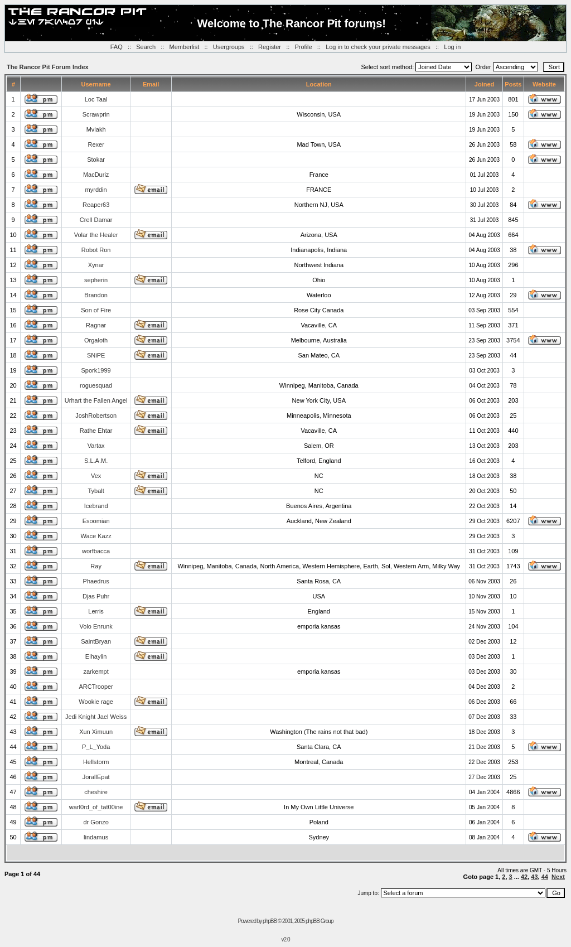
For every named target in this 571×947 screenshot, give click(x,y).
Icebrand (96, 506)
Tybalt (96, 490)
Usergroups (229, 47)
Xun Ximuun (96, 731)
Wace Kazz (96, 536)
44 (544, 876)
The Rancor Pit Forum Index (48, 67)
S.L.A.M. (96, 460)
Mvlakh (96, 129)
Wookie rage (96, 701)
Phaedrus (96, 581)
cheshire (96, 792)
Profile (303, 47)
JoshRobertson (96, 415)
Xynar (96, 265)
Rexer (96, 144)
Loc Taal (96, 99)
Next (558, 876)
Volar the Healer (96, 234)
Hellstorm (96, 761)
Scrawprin (96, 114)
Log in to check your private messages (378, 47)
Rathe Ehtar (96, 430)
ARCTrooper (96, 686)
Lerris (96, 611)
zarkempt (96, 671)
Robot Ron (96, 250)
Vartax (96, 445)
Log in (452, 47)
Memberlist (185, 47)
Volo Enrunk (95, 626)
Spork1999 (96, 370)
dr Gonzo (96, 822)
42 (524, 876)
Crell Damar (96, 219)
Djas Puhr (96, 596)
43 (534, 876)
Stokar (96, 159)
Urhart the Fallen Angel (96, 400)
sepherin (96, 280)
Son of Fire (96, 310)
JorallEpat (96, 777)
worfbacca (96, 551)
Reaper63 (96, 204)
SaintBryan (96, 641)
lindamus (96, 837)
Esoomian (96, 521)
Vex (96, 475)
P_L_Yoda (96, 746)
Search (146, 47)
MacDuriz (96, 174)
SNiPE (96, 355)
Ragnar (96, 325)
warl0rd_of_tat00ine (96, 807)
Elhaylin (96, 656)
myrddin (96, 189)
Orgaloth (96, 340)
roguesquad (96, 385)
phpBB (270, 921)
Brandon (96, 295)
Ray (95, 566)
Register (269, 47)
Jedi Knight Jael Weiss (96, 716)
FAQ (116, 47)
